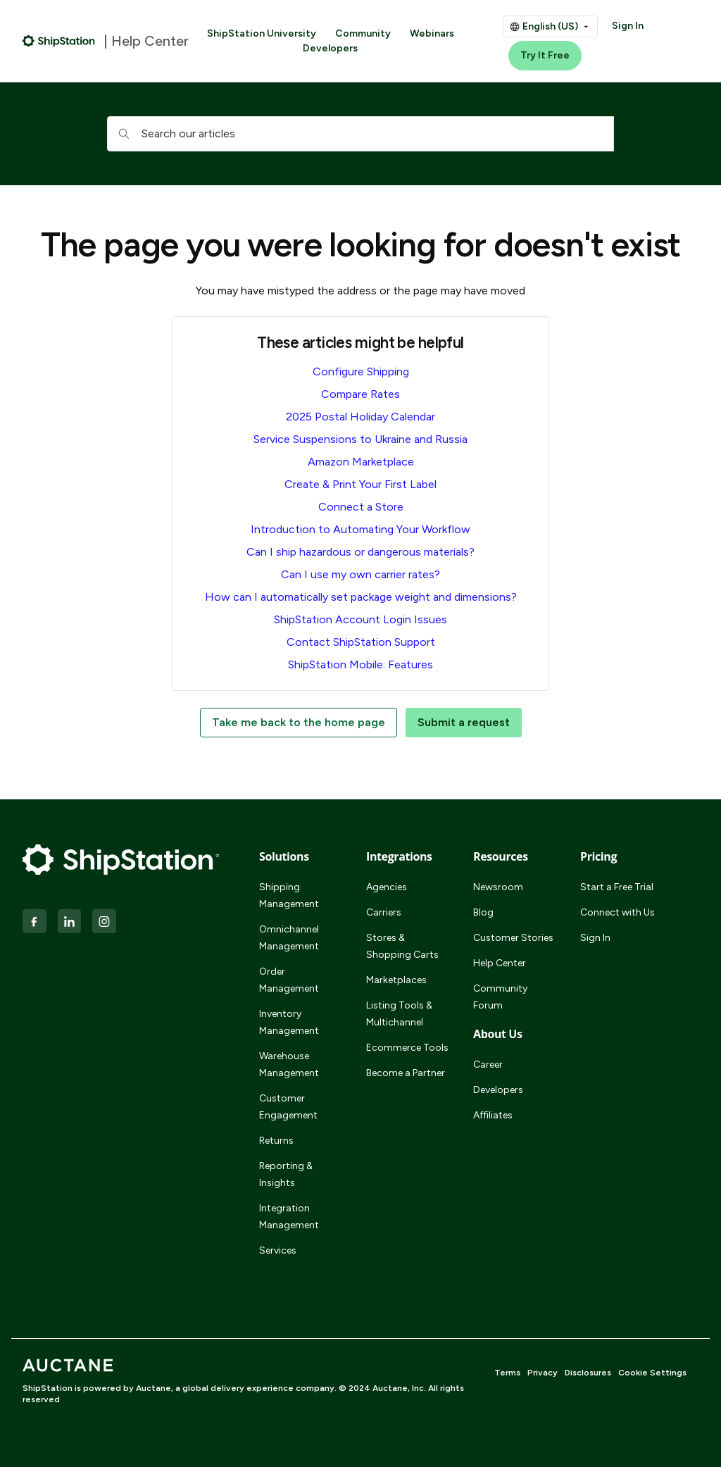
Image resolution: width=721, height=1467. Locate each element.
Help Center (499, 963)
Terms (507, 1373)
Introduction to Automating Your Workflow (360, 529)
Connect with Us (617, 912)
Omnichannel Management (289, 937)
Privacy (542, 1373)
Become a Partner (405, 1073)
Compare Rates (360, 394)
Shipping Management (289, 895)
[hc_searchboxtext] (360, 133)
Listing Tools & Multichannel (399, 1013)
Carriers (383, 912)
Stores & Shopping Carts (402, 946)
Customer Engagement (288, 1106)
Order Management (289, 980)
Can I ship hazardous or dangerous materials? (360, 551)
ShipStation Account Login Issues (360, 619)
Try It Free (545, 55)
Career (488, 1064)
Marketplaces (396, 980)
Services (277, 1250)
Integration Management (289, 1216)
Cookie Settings (652, 1373)
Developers (330, 48)
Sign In (628, 26)
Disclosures (588, 1373)
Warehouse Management (289, 1064)
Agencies (386, 887)
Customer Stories (513, 938)
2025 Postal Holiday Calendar (360, 416)
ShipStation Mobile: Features (360, 664)
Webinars (432, 33)
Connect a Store (360, 506)
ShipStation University (261, 33)
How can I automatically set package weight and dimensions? (361, 597)
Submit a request (464, 722)
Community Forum (500, 996)
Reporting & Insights (286, 1174)
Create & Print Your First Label (360, 484)
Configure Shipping (361, 371)
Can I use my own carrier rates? (360, 574)
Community (363, 33)
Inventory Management (289, 1022)
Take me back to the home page (298, 722)
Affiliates (493, 1115)
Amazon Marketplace (361, 461)
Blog (483, 912)
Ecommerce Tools (407, 1048)
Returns (276, 1141)
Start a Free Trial (616, 887)
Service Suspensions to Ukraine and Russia (360, 439)
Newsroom (498, 887)
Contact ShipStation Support (361, 642)
